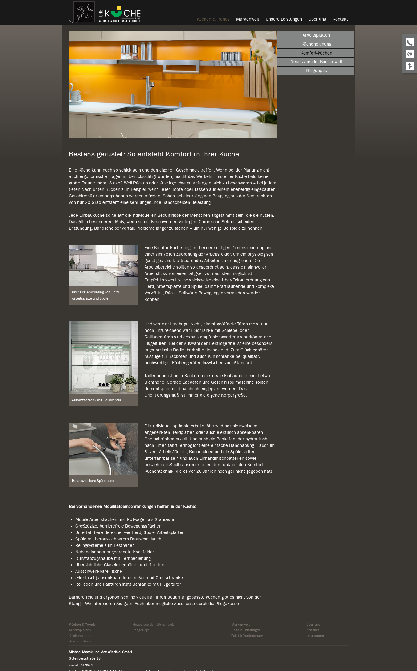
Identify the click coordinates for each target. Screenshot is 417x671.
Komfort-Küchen (82, 641)
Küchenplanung (81, 635)
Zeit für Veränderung (247, 635)
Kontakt (312, 630)
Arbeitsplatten (80, 630)
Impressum (315, 635)
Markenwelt (240, 624)
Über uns (313, 624)
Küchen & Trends (82, 624)
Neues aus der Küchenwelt (153, 624)
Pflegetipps (141, 630)
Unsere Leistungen (246, 630)
